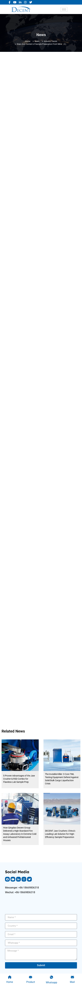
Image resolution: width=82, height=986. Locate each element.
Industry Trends (50, 41)
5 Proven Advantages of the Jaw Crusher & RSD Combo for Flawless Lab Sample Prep (19, 778)
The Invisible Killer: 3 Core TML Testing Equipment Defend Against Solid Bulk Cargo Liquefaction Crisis (62, 779)
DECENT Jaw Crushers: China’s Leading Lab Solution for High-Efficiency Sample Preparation (60, 834)
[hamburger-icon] (64, 9)
